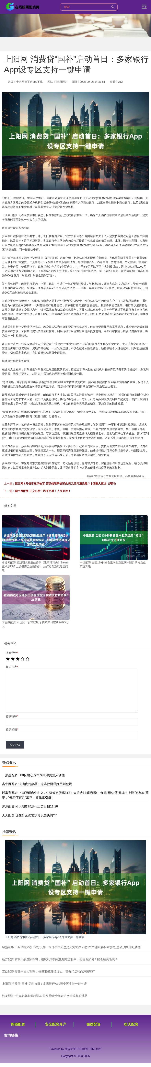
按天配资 (131, 1024)
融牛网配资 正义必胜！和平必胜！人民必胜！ (43, 491)
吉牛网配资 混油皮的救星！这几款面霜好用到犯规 (37, 784)
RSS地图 (82, 1048)
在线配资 (93, 1024)
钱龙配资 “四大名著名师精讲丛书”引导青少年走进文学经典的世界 (44, 995)
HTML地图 (94, 1048)
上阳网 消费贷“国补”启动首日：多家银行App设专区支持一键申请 (44, 937)
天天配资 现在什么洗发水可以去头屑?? (29, 815)
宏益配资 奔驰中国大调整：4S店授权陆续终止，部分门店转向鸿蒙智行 (48, 971)
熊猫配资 (18, 1024)
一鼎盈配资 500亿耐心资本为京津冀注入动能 (33, 775)
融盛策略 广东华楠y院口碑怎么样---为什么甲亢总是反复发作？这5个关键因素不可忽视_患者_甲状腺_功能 (71, 947)
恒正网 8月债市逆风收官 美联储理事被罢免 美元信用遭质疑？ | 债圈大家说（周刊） (66, 483)
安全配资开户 (55, 1024)
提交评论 (15, 745)
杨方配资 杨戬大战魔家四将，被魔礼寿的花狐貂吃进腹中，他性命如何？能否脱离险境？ (60, 959)
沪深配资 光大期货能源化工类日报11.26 (30, 806)
